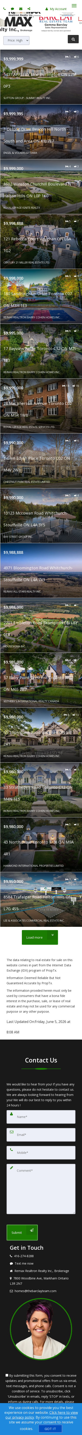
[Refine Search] (73, 39)
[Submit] (22, 1233)
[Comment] (41, 1189)
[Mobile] (41, 1152)
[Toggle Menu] (74, 5)
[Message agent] (41, 1263)
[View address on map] (41, 1281)
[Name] (41, 1117)
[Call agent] (5, 9)
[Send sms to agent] (13, 9)
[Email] (41, 1135)
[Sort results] (16, 40)
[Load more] (40, 937)
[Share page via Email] (29, 9)
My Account (56, 9)
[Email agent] (21, 9)
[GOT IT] (50, 1429)
